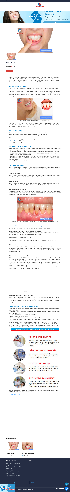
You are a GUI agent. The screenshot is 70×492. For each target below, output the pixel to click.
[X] (14, 482)
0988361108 (11, 0)
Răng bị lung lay (13, 140)
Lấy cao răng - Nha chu (16, 25)
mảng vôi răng (17, 139)
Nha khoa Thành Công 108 (36, 226)
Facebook (33, 482)
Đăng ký (9, 70)
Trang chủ (8, 25)
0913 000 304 (12, 2)
